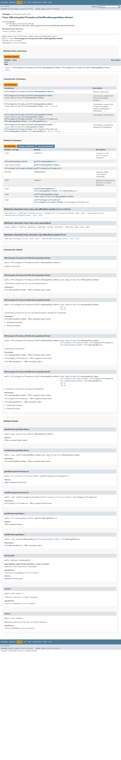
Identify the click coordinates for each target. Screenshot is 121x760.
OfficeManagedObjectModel (15, 121)
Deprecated (36, 2)
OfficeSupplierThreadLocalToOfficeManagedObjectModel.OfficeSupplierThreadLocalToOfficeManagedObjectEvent (61, 68)
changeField (49, 213)
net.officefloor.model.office (20, 14)
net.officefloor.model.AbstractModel (20, 24)
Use (25, 2)
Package (12, 2)
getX (77, 213)
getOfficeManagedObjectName (46, 165)
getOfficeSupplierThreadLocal (47, 168)
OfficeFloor (20, 651)
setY (40, 215)
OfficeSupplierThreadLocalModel (18, 119)
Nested (10, 9)
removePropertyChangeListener (17, 215)
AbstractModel (16, 41)
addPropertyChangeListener (30, 213)
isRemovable (39, 172)
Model (19, 31)
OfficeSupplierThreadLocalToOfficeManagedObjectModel (28, 91)
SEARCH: (95, 7)
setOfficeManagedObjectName (46, 194)
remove (37, 180)
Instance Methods (26, 146)
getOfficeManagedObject (44, 161)
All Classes (5, 6)
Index (45, 2)
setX (35, 215)
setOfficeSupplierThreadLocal (47, 200)
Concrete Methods (45, 146)
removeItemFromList (95, 213)
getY (83, 213)
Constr (23, 9)
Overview (4, 2)
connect (37, 153)
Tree (29, 2)
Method (30, 9)
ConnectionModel (9, 31)
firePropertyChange (65, 213)
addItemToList (10, 213)
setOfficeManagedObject (44, 189)
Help (50, 2)
